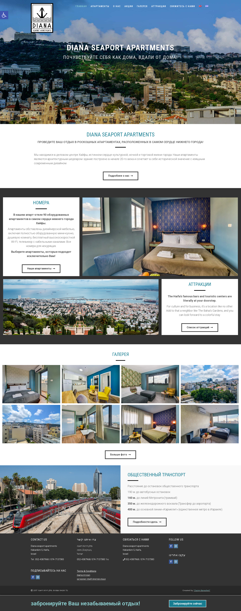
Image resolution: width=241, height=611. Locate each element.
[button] (120, 176)
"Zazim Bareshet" (202, 590)
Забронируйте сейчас (187, 603)
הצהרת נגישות (83, 575)
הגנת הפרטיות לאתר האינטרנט (91, 579)
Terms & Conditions (86, 571)
